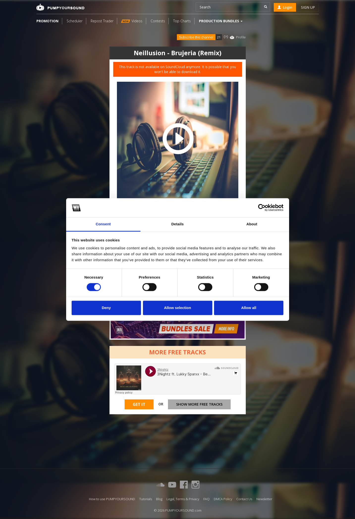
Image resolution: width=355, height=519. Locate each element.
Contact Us (244, 499)
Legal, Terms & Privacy (182, 499)
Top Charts (182, 21)
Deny (106, 308)
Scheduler (74, 21)
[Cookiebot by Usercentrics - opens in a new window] (261, 207)
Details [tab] (177, 224)
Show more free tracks (199, 404)
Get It (139, 404)
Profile (241, 37)
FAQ (206, 499)
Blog (159, 499)
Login (284, 7)
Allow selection (177, 308)
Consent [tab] (103, 224)
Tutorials (145, 499)
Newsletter (264, 499)
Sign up (308, 7)
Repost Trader (102, 21)
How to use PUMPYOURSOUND (112, 499)
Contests (158, 21)
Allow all (248, 308)
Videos (131, 21)
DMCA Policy (223, 499)
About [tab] (251, 224)
